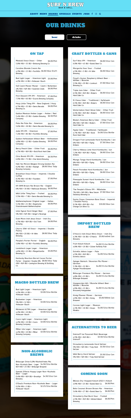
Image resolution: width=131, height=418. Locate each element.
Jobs (86, 14)
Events (77, 14)
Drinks (53, 14)
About (34, 14)
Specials (65, 14)
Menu (43, 14)
